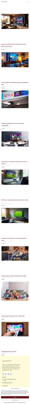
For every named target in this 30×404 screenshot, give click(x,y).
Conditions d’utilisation (7, 402)
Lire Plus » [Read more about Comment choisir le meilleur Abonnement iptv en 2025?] (3, 279)
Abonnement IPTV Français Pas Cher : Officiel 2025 (13, 316)
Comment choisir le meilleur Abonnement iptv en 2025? (14, 275)
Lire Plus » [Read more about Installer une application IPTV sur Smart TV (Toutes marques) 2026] (3, 128)
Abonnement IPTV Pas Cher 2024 (9, 351)
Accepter (15, 397)
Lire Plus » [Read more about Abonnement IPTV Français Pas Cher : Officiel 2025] (3, 319)
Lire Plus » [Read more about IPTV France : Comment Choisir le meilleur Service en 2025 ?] (3, 205)
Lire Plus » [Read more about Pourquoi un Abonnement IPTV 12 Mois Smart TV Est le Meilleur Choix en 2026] (3, 49)
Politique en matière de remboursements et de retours (18, 402)
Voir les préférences (15, 400)
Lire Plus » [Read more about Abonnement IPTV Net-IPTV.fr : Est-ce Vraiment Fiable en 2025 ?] (3, 243)
